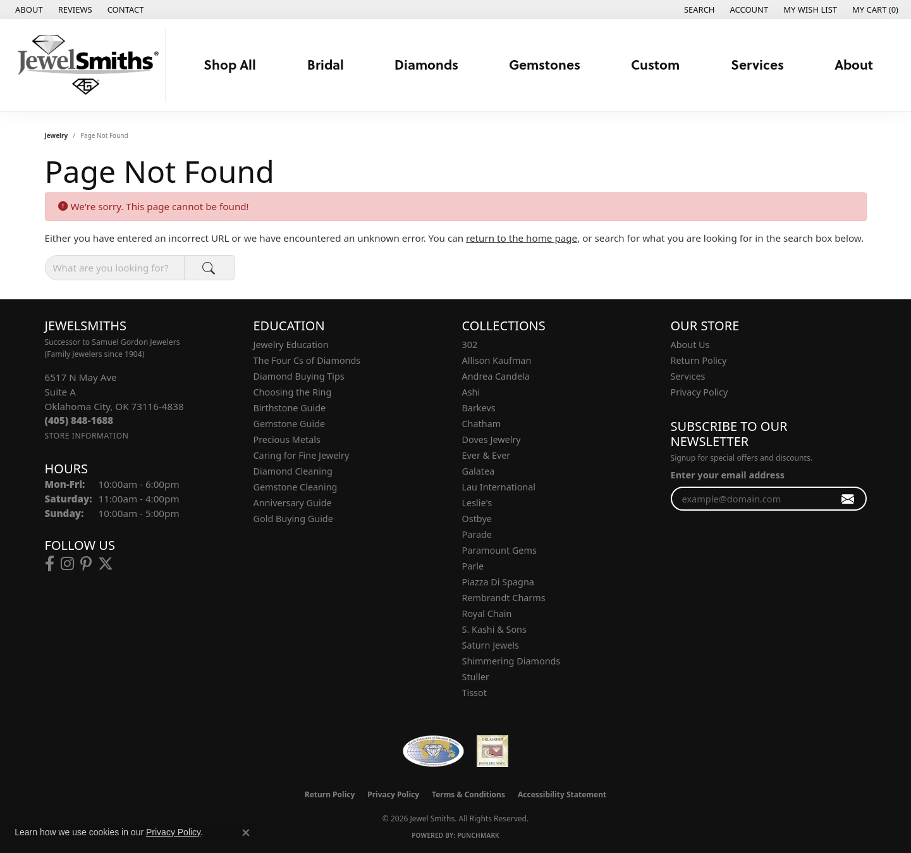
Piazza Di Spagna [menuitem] (498, 582)
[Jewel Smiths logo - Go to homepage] (86, 65)
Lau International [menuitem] (499, 487)
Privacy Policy (699, 392)
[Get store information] (87, 435)
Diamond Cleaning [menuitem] (293, 471)
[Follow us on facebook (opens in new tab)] (49, 563)
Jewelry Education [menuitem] (291, 345)
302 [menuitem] (470, 345)
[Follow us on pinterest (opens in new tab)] (86, 563)
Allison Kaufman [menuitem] (497, 360)
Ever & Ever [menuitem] (486, 455)
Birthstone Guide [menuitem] (290, 408)
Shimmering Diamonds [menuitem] (511, 661)
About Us (690, 345)
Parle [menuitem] (473, 566)
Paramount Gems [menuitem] (499, 550)
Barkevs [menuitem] (479, 408)
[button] (698, 9)
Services (757, 64)
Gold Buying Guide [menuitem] (293, 519)
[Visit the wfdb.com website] (433, 751)
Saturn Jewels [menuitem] (490, 645)
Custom (655, 64)
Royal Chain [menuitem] (487, 613)
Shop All (230, 64)
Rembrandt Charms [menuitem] (504, 598)
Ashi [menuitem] (471, 392)
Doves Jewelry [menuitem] (491, 439)
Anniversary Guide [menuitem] (293, 503)
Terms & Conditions (468, 794)
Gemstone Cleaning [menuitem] (296, 487)
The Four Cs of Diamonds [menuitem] (307, 360)
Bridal (325, 64)
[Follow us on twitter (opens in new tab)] (105, 563)
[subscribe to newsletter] (848, 499)
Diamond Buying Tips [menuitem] (299, 376)
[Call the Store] (79, 420)
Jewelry (56, 135)
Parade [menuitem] (477, 534)
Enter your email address (728, 474)
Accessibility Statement (562, 794)
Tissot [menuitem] (474, 693)
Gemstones (544, 64)
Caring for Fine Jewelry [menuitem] (302, 455)
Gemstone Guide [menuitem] (290, 424)
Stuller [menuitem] (475, 677)
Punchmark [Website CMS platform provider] (478, 835)
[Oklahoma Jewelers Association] (492, 751)
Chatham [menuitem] (481, 424)
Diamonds (426, 64)
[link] (28, 9)
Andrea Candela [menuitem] (496, 376)
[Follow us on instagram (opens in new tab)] (67, 563)
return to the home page (521, 238)
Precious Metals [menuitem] (287, 439)
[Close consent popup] (246, 833)
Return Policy (699, 360)
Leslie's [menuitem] (477, 503)
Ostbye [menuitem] (477, 519)
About (854, 64)
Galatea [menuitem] (478, 471)
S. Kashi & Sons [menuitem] (494, 629)
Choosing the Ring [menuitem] (293, 392)
